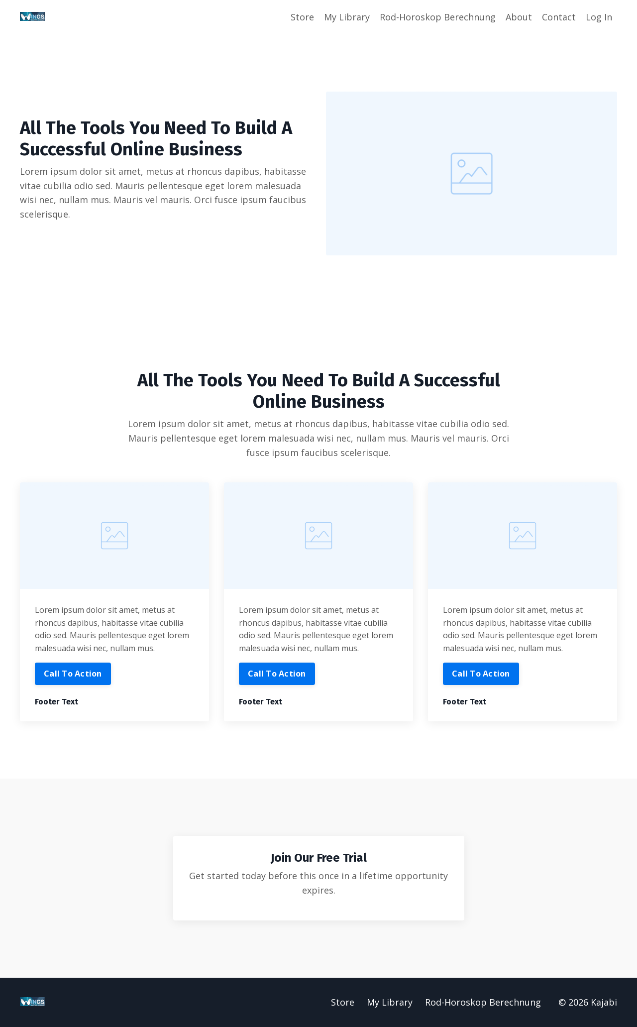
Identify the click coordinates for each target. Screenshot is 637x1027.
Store (302, 17)
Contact (559, 17)
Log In (599, 17)
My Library (347, 17)
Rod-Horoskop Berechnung (438, 17)
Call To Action (73, 674)
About (519, 17)
